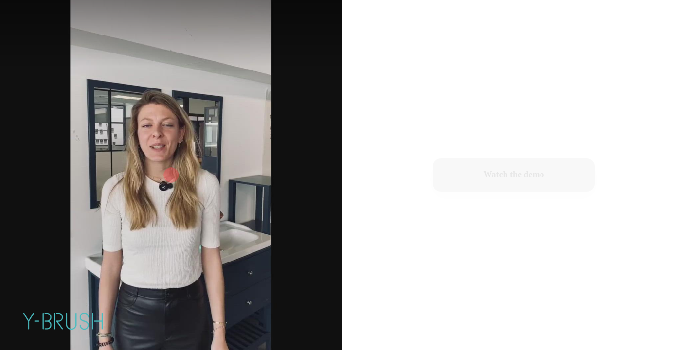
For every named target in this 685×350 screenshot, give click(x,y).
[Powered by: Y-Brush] (63, 321)
